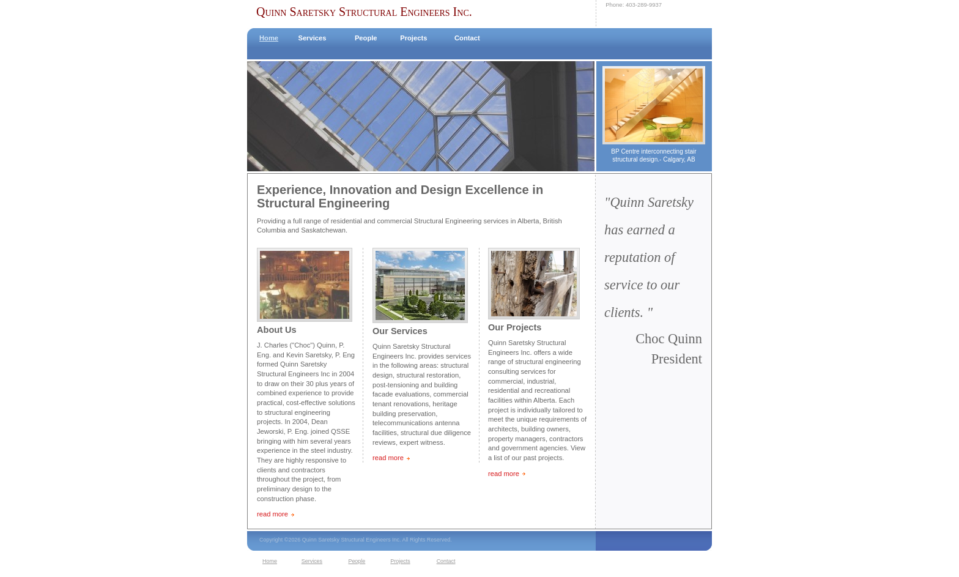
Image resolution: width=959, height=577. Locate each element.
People (366, 38)
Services (312, 38)
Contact (467, 38)
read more (272, 514)
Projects (413, 38)
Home (268, 38)
